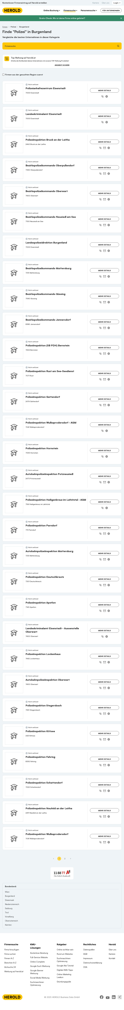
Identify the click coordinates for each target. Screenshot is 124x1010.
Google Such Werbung (40, 966)
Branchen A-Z (10, 962)
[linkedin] (114, 1003)
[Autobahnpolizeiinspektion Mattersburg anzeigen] (14, 555)
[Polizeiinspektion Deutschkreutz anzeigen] (14, 581)
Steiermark (9, 900)
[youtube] (107, 1003)
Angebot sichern (62, 65)
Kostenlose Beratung (39, 953)
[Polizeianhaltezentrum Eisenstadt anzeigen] (14, 92)
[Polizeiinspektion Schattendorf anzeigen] (14, 787)
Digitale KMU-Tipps (65, 970)
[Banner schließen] (121, 18)
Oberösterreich (11, 921)
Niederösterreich (12, 904)
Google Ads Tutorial (65, 965)
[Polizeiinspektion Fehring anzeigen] (14, 761)
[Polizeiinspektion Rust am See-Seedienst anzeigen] (14, 375)
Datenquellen (89, 949)
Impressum (88, 958)
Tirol (7, 912)
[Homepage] (12, 10)
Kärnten (8, 925)
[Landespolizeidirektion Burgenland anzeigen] (14, 247)
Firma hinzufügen (11, 949)
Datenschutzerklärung (92, 962)
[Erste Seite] (53, 859)
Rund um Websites (65, 954)
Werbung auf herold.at (13, 971)
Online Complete (37, 962)
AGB (85, 954)
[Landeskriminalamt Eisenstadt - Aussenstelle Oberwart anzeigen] (14, 633)
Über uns (105, 3)
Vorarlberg (9, 916)
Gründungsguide (64, 981)
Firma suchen (10, 954)
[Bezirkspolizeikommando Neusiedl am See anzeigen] (14, 221)
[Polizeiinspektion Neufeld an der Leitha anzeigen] (14, 813)
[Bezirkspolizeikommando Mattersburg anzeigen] (14, 272)
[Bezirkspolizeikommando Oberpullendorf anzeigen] (14, 170)
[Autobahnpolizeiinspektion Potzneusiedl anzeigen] (14, 478)
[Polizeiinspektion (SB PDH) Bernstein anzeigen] (14, 350)
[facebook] (101, 1003)
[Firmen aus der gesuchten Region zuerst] (3, 75)
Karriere (95, 3)
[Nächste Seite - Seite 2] (71, 859)
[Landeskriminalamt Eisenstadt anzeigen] (14, 118)
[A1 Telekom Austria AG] (62, 873)
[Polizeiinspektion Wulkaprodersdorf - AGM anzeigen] (14, 427)
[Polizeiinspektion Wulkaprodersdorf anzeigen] (14, 838)
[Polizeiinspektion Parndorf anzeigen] (14, 530)
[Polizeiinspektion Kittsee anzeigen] (14, 735)
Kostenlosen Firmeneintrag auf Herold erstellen (24, 3)
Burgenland (10, 896)
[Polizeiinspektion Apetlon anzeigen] (14, 607)
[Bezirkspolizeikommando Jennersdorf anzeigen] (14, 324)
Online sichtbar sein (65, 949)
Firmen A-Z (9, 958)
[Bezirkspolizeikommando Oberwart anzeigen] (14, 195)
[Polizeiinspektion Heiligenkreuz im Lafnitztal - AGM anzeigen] (14, 504)
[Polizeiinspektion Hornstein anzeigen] (14, 452)
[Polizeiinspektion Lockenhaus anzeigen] (14, 658)
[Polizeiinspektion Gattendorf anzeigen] (14, 401)
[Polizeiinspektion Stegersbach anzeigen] (14, 710)
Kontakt (112, 958)
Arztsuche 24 (10, 967)
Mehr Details (104, 90)
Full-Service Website (39, 957)
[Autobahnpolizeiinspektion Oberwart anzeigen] (14, 684)
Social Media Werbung (39, 978)
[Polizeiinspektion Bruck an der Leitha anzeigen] (14, 144)
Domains (34, 989)
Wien (7, 892)
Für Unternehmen (111, 10)
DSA (85, 967)
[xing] (120, 1003)
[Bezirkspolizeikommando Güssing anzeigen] (14, 298)
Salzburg (8, 908)
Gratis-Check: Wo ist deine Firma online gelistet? (62, 18)
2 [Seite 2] (64, 859)
